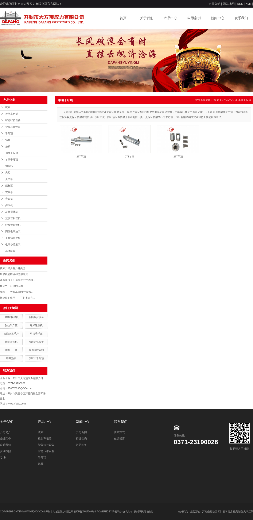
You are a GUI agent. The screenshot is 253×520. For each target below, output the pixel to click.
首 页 (216, 100)
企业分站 (214, 3)
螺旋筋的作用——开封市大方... (17, 297)
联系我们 (241, 18)
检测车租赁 (11, 113)
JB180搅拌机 (11, 317)
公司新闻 (81, 432)
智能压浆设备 (12, 126)
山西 (209, 511)
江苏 (250, 511)
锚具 (7, 139)
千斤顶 (9, 133)
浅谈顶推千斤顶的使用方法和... (17, 280)
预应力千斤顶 (36, 358)
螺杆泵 (9, 185)
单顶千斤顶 (11, 159)
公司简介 (5, 432)
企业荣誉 (5, 438)
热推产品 (183, 511)
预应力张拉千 (36, 341)
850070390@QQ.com (20, 388)
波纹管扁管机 (12, 224)
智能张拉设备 (12, 120)
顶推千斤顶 (11, 153)
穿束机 (9, 198)
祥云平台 (116, 511)
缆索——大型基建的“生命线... (16, 291)
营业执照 (5, 451)
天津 (245, 511)
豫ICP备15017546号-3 (85, 511)
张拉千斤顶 (11, 325)
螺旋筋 (9, 166)
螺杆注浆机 (36, 325)
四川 (220, 511)
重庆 (235, 511)
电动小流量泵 (12, 244)
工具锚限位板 (12, 237)
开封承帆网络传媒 (143, 511)
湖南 (240, 511)
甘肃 (230, 511)
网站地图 (229, 3)
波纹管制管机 (12, 218)
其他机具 (10, 251)
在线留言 (119, 438)
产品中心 (170, 18)
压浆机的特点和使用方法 (14, 274)
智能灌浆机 (11, 341)
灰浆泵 (9, 192)
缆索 (7, 107)
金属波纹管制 (36, 350)
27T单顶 (81, 156)
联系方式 (119, 432)
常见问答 (81, 444)
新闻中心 (217, 18)
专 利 (3, 457)
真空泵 (9, 179)
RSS (240, 3)
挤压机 (9, 205)
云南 (225, 511)
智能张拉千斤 (11, 333)
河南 (204, 511)
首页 (123, 18)
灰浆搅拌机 (11, 211)
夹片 (7, 172)
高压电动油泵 (12, 231)
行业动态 (81, 438)
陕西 (215, 511)
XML (248, 3)
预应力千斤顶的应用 (11, 286)
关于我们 (146, 18)
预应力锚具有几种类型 (12, 268)
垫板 (7, 146)
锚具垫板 (11, 358)
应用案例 (194, 18)
